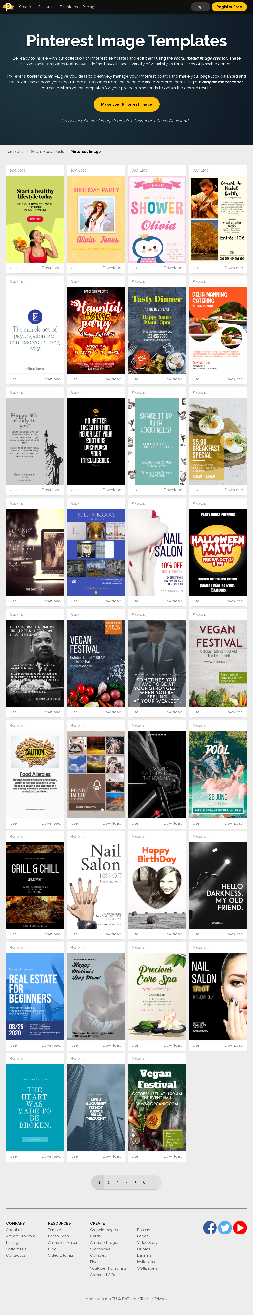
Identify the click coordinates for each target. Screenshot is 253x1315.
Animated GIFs (102, 1275)
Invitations (146, 1262)
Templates (57, 1230)
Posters (143, 1230)
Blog (52, 1249)
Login (201, 7)
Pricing (12, 1242)
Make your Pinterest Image (126, 104)
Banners (144, 1255)
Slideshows (100, 1249)
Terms (145, 1299)
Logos (142, 1236)
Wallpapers (147, 1268)
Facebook (210, 1227)
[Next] (155, 1182)
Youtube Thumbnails (108, 1268)
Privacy (161, 1299)
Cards (95, 1236)
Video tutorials (61, 1255)
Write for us (16, 1249)
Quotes (143, 1249)
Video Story (147, 1242)
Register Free (229, 7)
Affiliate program (20, 1236)
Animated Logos (104, 1242)
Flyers (95, 1262)
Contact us (15, 1255)
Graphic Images (104, 1230)
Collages (98, 1255)
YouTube (240, 1227)
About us (14, 1230)
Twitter (225, 1227)
